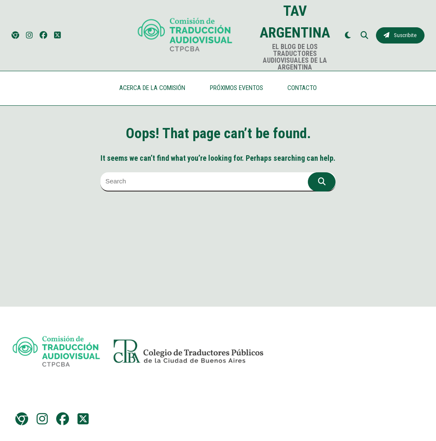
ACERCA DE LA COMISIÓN (152, 88)
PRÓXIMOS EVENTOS (236, 88)
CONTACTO (302, 88)
